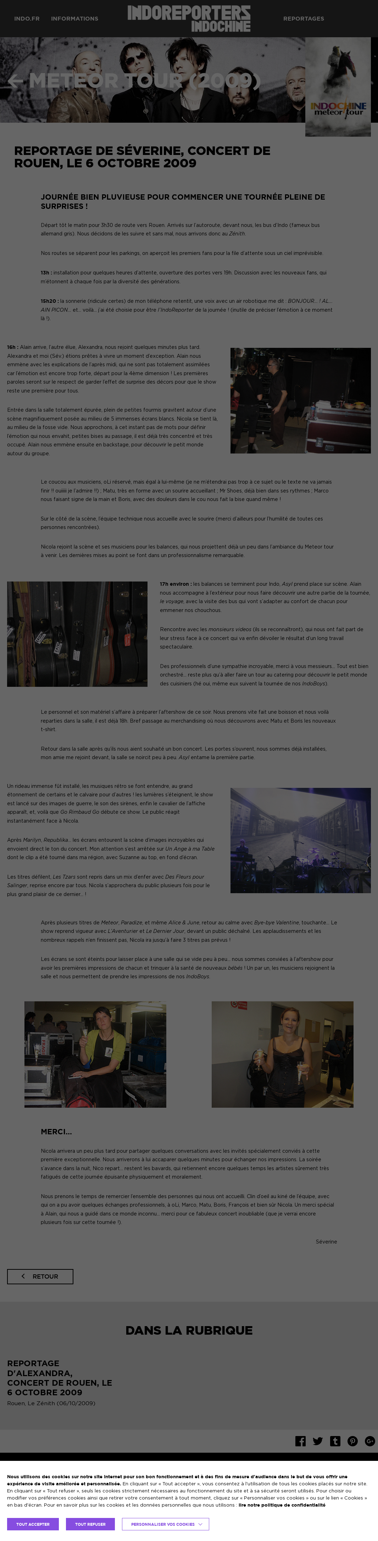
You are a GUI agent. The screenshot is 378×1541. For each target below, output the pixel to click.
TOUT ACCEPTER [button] (33, 1524)
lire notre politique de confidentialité (282, 1504)
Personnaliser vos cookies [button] (163, 1524)
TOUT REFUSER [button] (90, 1524)
